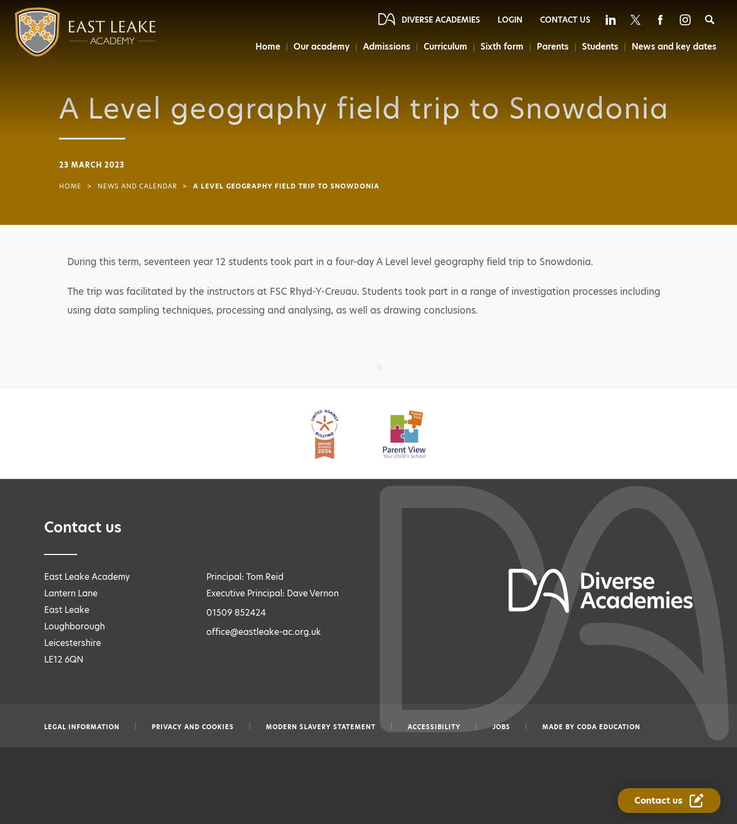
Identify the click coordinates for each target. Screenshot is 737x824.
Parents (552, 46)
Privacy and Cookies (193, 727)
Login (510, 19)
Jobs (501, 727)
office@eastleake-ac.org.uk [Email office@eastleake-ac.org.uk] (263, 632)
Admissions (385, 46)
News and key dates (674, 46)
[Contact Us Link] (669, 800)
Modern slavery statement (321, 727)
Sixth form (501, 46)
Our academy (319, 46)
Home (265, 46)
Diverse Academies (441, 19)
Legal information (82, 727)
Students (600, 46)
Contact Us (565, 19)
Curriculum (444, 46)
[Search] (709, 19)
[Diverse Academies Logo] (63, 32)
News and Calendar (137, 186)
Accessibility (434, 727)
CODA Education (608, 727)
